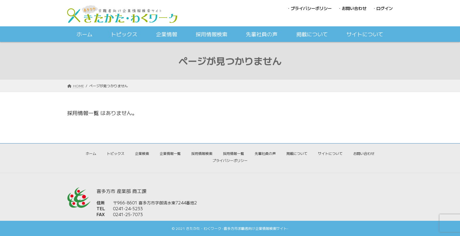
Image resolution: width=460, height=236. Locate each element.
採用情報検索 (201, 153)
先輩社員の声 (265, 153)
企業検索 (142, 153)
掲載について (296, 153)
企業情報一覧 (170, 153)
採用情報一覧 (233, 153)
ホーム (91, 153)
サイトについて (330, 153)
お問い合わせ (363, 153)
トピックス (115, 153)
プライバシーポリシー (230, 160)
